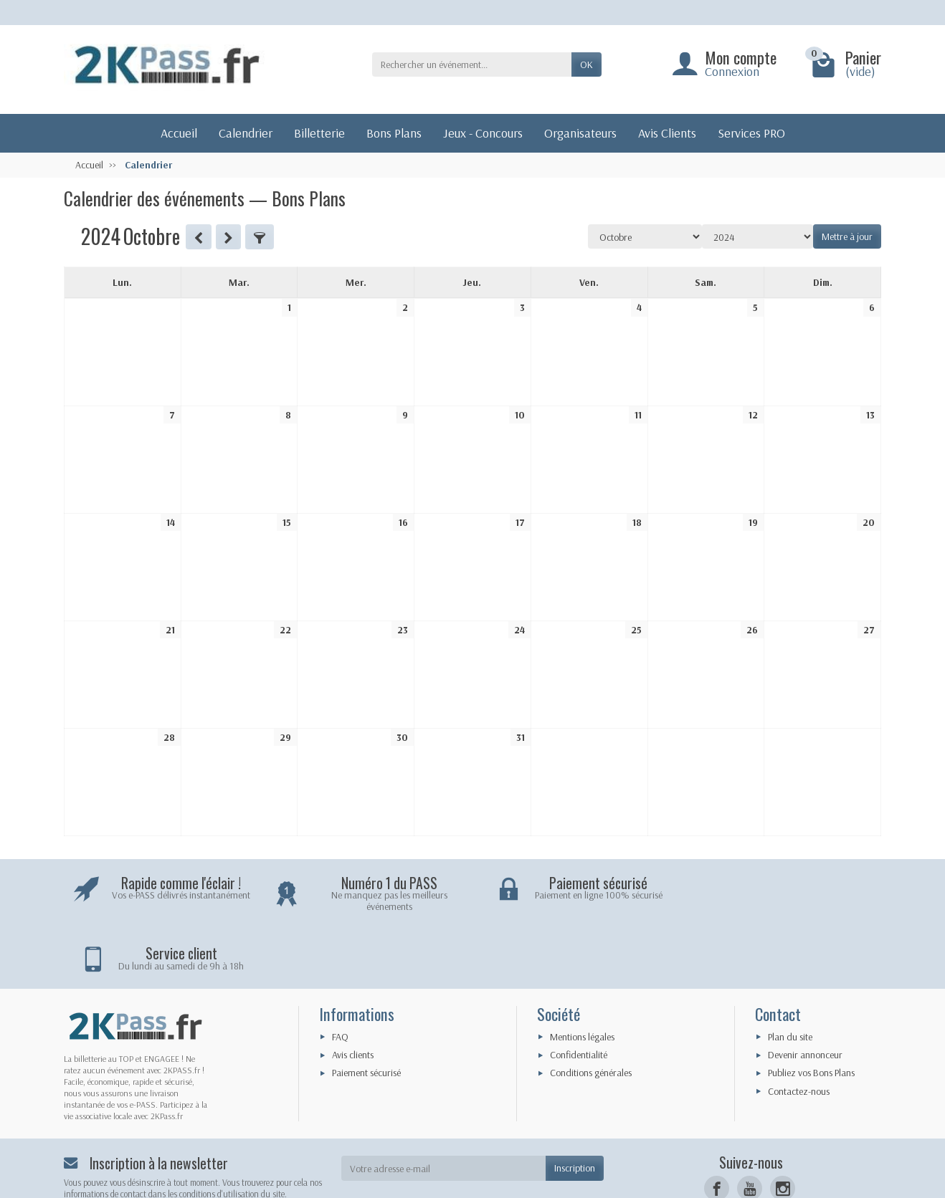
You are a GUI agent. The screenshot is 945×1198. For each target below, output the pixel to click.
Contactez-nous (799, 1031)
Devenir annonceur (805, 995)
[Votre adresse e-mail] (443, 1109)
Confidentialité (578, 995)
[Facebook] (716, 1129)
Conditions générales (591, 1013)
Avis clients (353, 995)
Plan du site (790, 977)
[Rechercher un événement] (471, 64)
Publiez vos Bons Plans (811, 1013)
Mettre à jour (847, 236)
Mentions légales (582, 977)
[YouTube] (749, 1129)
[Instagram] (782, 1129)
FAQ (340, 977)
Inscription (574, 1109)
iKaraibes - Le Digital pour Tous (541, 1180)
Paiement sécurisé (366, 1013)
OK (586, 64)
